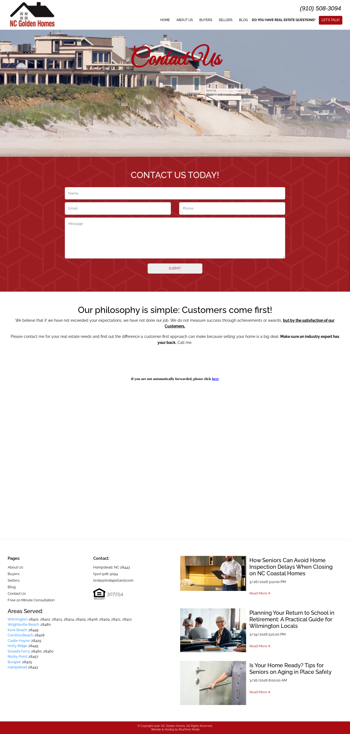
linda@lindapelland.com (113, 580)
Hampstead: (17, 667)
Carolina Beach (20, 635)
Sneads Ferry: (19, 651)
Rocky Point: (18, 656)
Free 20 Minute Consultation (31, 600)
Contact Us (17, 593)
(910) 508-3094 (320, 8)
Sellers (225, 20)
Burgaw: (14, 662)
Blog (243, 20)
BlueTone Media (189, 729)
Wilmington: (18, 619)
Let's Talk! (331, 20)
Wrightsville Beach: (24, 624)
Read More (259, 593)
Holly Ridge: (18, 646)
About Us (184, 20)
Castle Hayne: (19, 641)
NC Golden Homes (173, 725)
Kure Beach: (18, 630)
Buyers (205, 20)
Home (165, 20)
